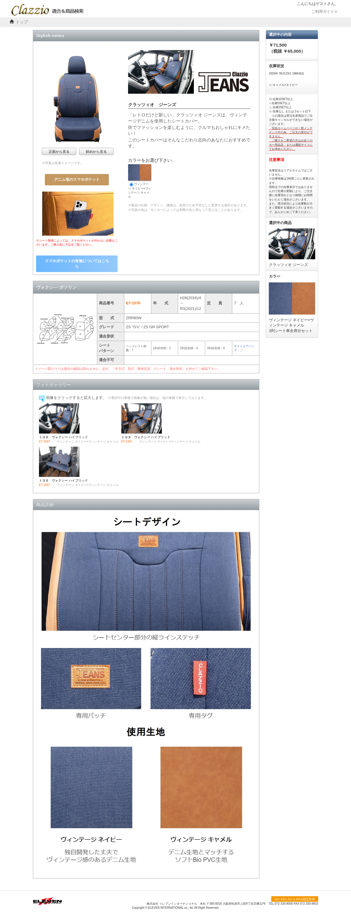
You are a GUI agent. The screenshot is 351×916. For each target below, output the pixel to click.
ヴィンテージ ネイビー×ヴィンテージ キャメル (139, 181)
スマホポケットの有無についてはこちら (77, 264)
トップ (22, 22)
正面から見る (59, 152)
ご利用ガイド (324, 12)
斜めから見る (96, 152)
